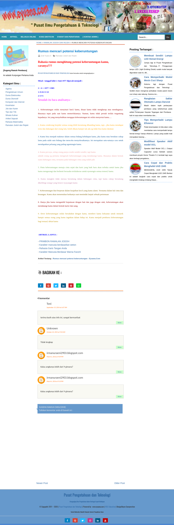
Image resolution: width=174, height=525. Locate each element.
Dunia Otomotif (12, 99)
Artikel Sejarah (12, 119)
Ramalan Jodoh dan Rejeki (17, 125)
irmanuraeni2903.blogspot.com (65, 353)
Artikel (14, 37)
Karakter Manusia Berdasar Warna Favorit (60, 252)
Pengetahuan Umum (14, 92)
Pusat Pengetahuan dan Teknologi (70, 506)
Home (4, 37)
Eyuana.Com (94, 258)
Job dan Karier (12, 109)
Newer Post (42, 483)
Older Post (119, 483)
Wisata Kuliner (12, 115)
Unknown (52, 328)
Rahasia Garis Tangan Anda (53, 248)
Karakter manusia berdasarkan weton (57, 245)
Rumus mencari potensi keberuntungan (68, 51)
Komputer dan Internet (15, 102)
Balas (119, 323)
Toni (49, 303)
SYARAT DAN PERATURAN (68, 37)
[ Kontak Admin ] (90, 37)
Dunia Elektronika (13, 95)
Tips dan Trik (11, 112)
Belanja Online (28, 37)
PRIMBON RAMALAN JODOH (54, 241)
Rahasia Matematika (14, 122)
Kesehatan (10, 105)
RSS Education (110, 506)
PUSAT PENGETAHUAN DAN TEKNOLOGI (54, 73)
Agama (9, 89)
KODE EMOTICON (46, 37)
